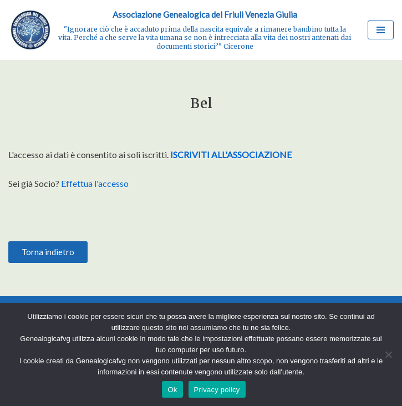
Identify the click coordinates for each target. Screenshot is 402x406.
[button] (48, 252)
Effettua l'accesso (95, 183)
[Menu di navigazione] (381, 30)
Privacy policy (217, 389)
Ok (172, 389)
